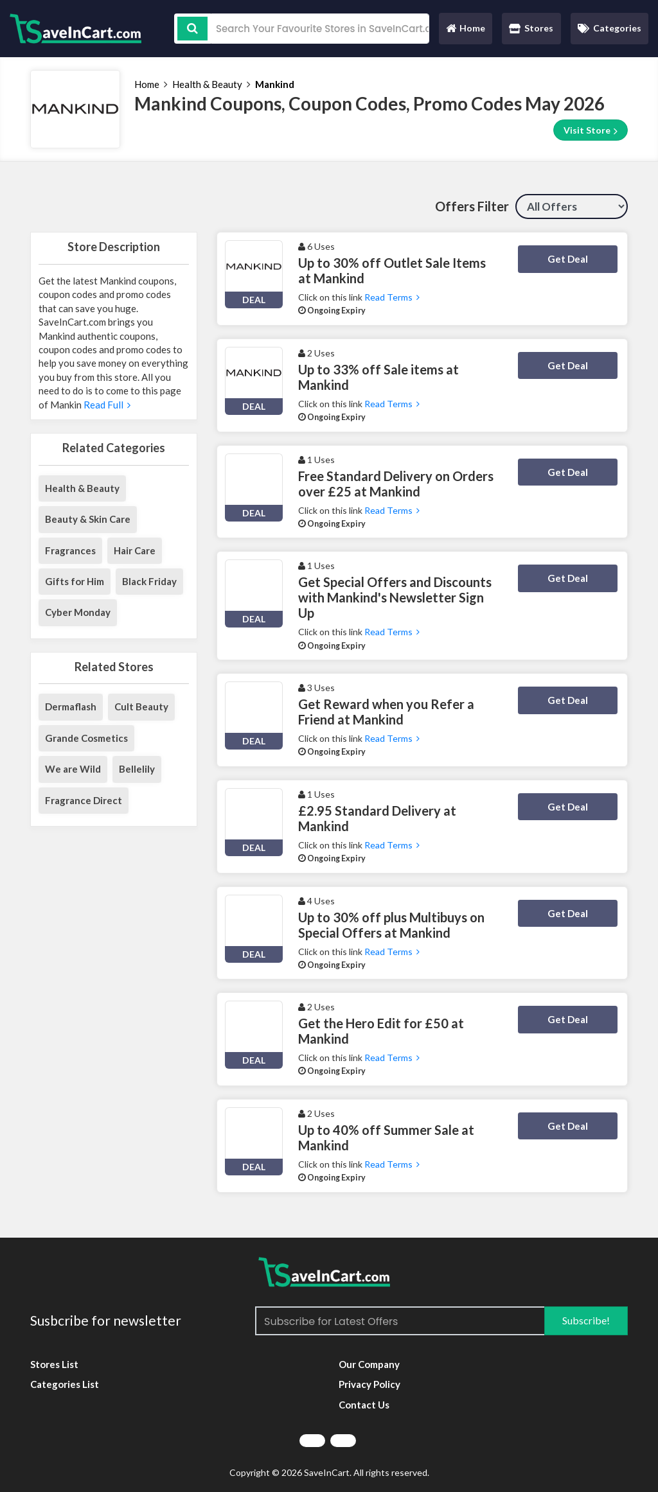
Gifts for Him (74, 581)
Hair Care (135, 550)
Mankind (274, 84)
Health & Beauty (207, 84)
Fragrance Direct (83, 800)
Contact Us (364, 1404)
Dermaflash (70, 706)
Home (465, 31)
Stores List (54, 1364)
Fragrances (70, 550)
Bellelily (137, 769)
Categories (609, 27)
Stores (531, 27)
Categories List (64, 1384)
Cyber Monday (78, 612)
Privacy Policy (369, 1384)
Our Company (369, 1364)
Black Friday (149, 581)
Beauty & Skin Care (87, 519)
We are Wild (73, 769)
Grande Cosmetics (86, 738)
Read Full (106, 404)
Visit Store (591, 130)
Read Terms (392, 297)
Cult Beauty (141, 706)
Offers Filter (472, 206)
